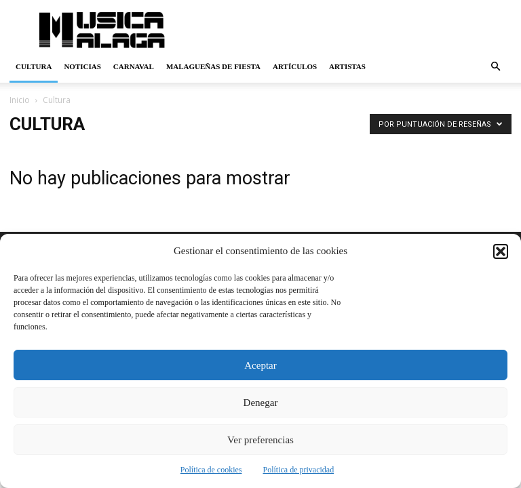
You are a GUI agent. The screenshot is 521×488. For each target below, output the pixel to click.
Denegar (261, 402)
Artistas (347, 66)
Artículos (295, 66)
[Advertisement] (352, 29)
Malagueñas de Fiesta (213, 66)
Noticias (82, 66)
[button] (500, 251)
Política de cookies (211, 469)
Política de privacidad (298, 469)
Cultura (34, 66)
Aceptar (260, 365)
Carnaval (133, 66)
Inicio (19, 100)
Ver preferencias (260, 439)
